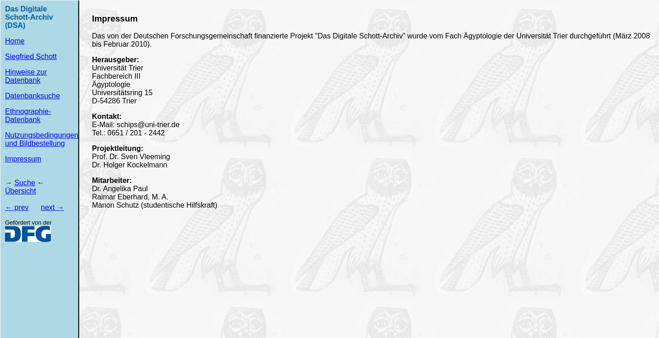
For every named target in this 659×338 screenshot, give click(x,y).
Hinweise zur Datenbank (26, 76)
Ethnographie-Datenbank (28, 115)
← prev (17, 207)
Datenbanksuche (32, 96)
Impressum (23, 159)
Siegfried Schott (31, 56)
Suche (24, 183)
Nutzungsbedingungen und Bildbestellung (41, 139)
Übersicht (20, 191)
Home (15, 41)
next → (52, 207)
